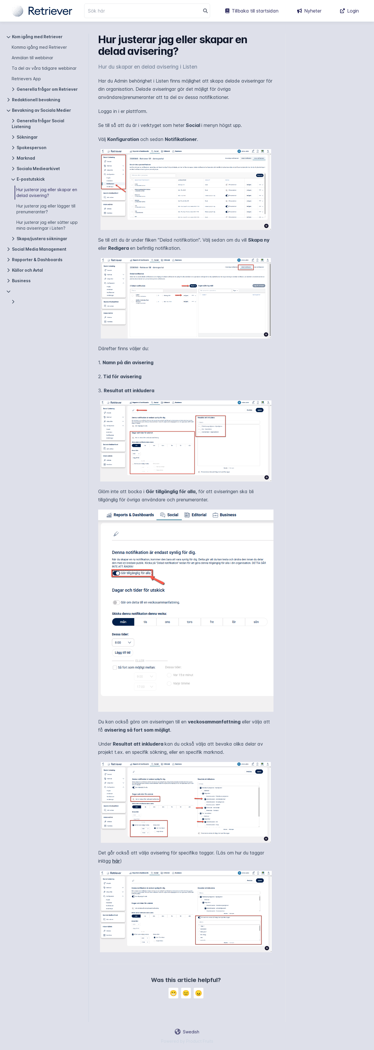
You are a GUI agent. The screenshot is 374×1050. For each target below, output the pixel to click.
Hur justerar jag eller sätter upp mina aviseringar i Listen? (47, 225)
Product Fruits (199, 1041)
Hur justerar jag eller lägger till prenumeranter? (45, 208)
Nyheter (309, 11)
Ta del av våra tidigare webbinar (44, 68)
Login (349, 11)
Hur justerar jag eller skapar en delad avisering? (46, 192)
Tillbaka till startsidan (251, 11)
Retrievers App (26, 78)
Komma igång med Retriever (39, 47)
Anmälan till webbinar (32, 57)
